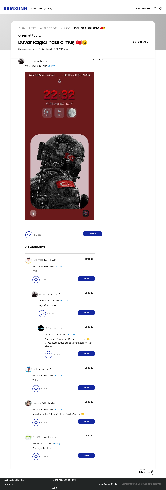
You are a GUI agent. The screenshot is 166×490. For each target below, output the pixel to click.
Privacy (8, 484)
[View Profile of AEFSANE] (37, 437)
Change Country (108, 484)
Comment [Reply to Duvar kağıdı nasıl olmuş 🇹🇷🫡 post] (93, 234)
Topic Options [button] (139, 42)
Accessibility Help (14, 480)
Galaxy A (51, 66)
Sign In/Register (143, 8)
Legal (54, 484)
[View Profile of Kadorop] (37, 403)
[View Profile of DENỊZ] (48, 328)
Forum (33, 8)
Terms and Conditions (64, 480)
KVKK (54, 488)
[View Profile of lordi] (35, 369)
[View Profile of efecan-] (29, 61)
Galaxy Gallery (45, 8)
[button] (97, 59)
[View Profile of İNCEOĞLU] (38, 260)
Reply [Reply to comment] (86, 278)
